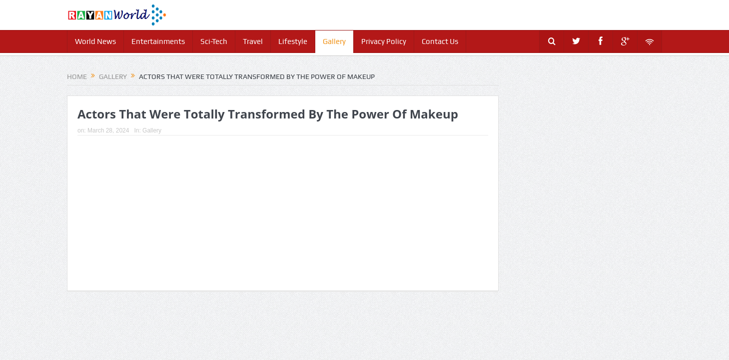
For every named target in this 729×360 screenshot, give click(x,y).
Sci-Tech (213, 41)
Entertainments (158, 41)
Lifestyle (292, 41)
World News (95, 41)
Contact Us (440, 41)
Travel (253, 41)
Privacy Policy (383, 41)
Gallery (334, 41)
